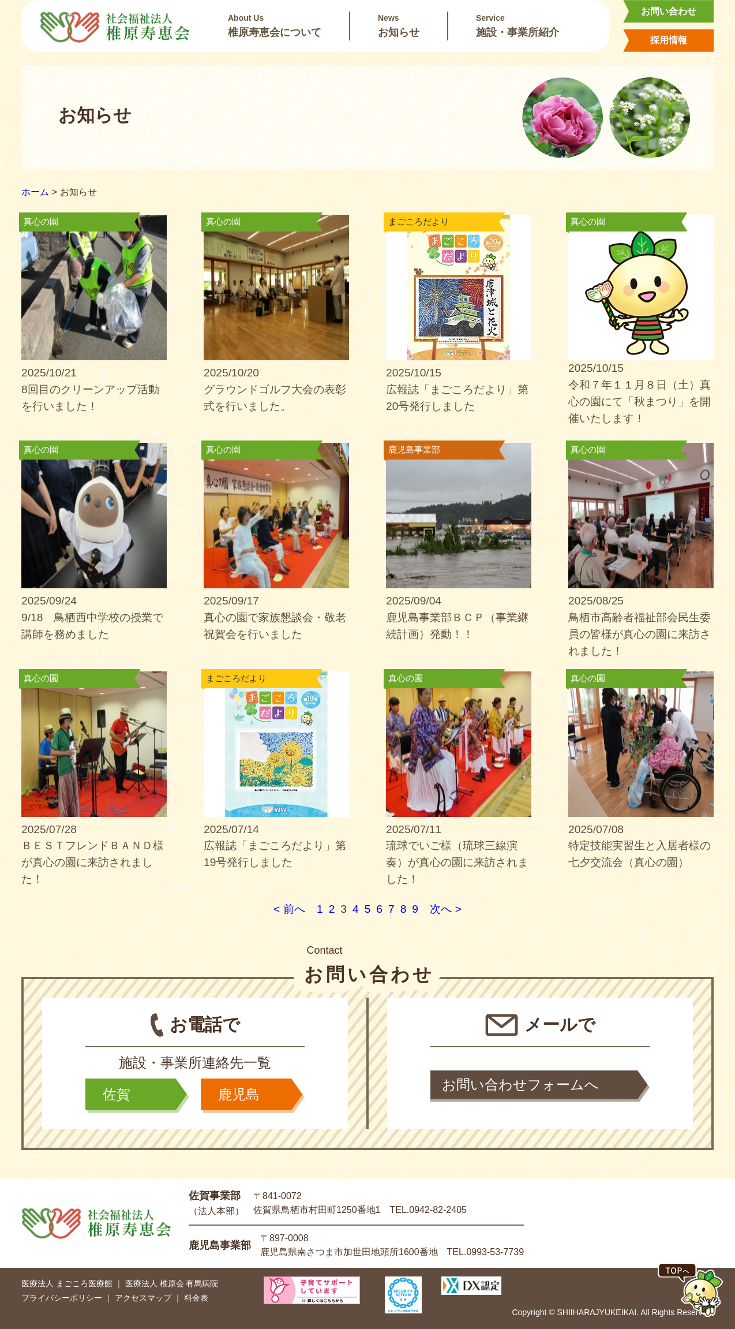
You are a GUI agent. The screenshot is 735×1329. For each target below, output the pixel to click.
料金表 (196, 1297)
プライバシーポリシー (61, 1297)
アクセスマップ (143, 1297)
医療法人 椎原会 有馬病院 (172, 1283)
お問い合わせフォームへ (520, 1084)
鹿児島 (239, 1094)
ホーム (35, 191)
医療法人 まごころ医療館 (66, 1283)
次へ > (446, 909)
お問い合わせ (668, 11)
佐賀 (116, 1094)
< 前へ (289, 909)
